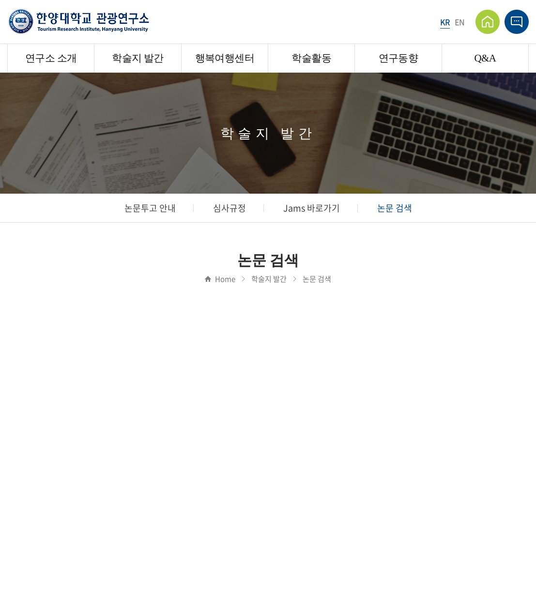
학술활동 (311, 58)
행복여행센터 (224, 58)
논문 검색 (394, 207)
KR (445, 22)
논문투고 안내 (150, 207)
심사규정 (229, 207)
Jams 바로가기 (311, 207)
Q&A (485, 58)
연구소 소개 (51, 58)
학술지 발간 (137, 58)
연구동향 (398, 58)
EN (460, 22)
